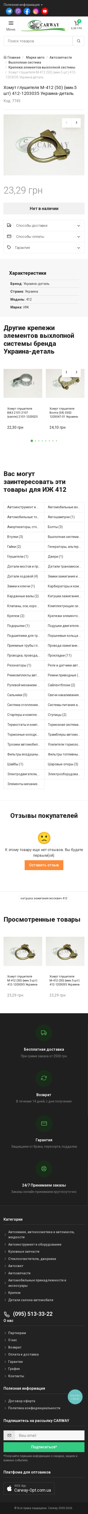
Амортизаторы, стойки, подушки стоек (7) (25, 527)
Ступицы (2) (57, 715)
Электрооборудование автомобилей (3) (66, 774)
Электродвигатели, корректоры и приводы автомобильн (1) (25, 774)
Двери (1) (55, 556)
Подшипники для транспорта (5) (25, 636)
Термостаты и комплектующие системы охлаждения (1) (25, 725)
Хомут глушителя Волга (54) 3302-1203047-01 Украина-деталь (64, 412)
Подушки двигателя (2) (66, 626)
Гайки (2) (14, 547)
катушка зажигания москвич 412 (44, 898)
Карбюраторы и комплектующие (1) (66, 586)
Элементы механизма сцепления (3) (25, 784)
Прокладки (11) (60, 655)
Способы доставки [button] (44, 225)
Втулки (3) (15, 537)
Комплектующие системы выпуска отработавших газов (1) (66, 606)
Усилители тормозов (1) (66, 744)
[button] (32, 441)
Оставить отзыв (44, 865)
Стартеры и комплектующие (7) (25, 715)
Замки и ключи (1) (21, 586)
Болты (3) (55, 527)
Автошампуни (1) (61, 517)
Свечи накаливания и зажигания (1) (66, 695)
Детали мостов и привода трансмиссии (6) (25, 566)
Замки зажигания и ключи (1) (66, 576)
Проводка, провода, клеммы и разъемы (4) (25, 655)
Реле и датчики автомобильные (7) (66, 665)
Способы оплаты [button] (44, 236)
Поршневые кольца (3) (65, 636)
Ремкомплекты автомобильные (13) (25, 675)
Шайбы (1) (15, 764)
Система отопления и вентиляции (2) (25, 705)
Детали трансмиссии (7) (66, 566)
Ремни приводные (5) (64, 675)
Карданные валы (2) (23, 596)
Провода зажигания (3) (66, 645)
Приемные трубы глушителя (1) (25, 645)
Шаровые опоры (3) (63, 764)
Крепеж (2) (15, 616)
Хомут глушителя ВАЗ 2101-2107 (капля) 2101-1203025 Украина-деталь (22, 412)
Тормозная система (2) (65, 725)
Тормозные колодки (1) (25, 734)
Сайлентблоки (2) (61, 685)
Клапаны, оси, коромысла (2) (25, 606)
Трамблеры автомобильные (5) (66, 734)
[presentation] (66, 123)
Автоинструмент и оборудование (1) (25, 507)
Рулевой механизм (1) (24, 685)
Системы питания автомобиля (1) (66, 705)
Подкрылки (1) (18, 626)
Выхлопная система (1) (66, 537)
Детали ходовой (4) (22, 576)
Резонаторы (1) (19, 665)
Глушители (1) (17, 556)
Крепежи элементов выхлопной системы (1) (66, 616)
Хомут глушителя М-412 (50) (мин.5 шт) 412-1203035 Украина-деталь (22, 980)
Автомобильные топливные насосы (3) (25, 517)
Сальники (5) (17, 695)
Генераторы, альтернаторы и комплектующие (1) (66, 547)
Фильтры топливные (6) (66, 754)
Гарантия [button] (44, 247)
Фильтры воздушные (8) (25, 754)
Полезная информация (22, 5)
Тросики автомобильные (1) (25, 744)
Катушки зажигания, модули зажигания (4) (66, 596)
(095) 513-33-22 (28, 1314)
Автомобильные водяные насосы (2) (66, 507)
